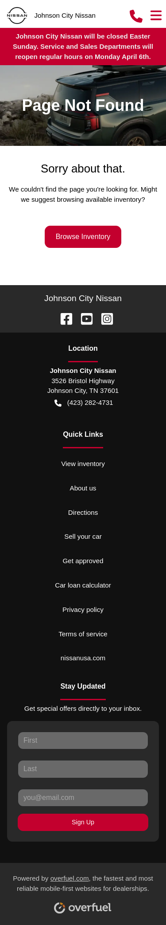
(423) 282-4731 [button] (83, 403)
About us (83, 488)
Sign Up (83, 822)
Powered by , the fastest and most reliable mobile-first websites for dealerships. (83, 890)
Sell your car (82, 536)
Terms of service (83, 634)
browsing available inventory (99, 199)
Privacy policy (83, 609)
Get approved (82, 560)
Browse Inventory (83, 236)
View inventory (83, 463)
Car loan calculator (83, 585)
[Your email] (83, 798)
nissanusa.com (83, 658)
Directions (83, 512)
